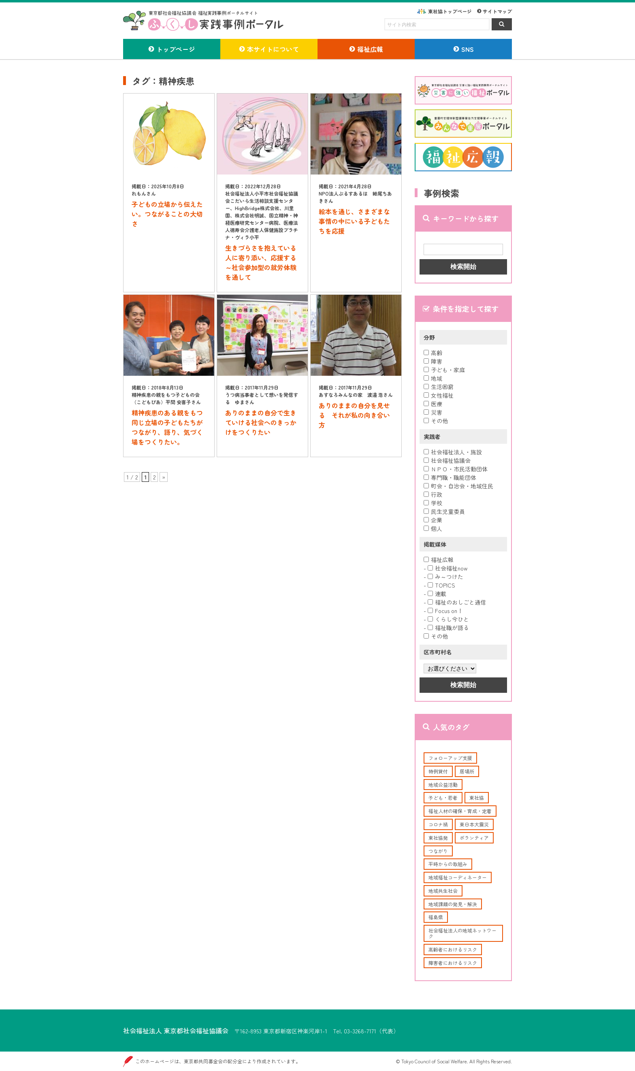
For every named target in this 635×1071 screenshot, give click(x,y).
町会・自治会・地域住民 (458, 486)
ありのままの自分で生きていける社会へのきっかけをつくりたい (260, 422)
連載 (437, 594)
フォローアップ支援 (450, 757)
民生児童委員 (444, 511)
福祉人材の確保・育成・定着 (460, 810)
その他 (436, 421)
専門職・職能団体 (450, 477)
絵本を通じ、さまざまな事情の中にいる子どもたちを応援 (354, 221)
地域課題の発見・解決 (452, 904)
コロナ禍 (438, 824)
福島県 (435, 916)
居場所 (467, 771)
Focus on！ (445, 611)
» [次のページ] (163, 477)
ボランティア (474, 837)
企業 (433, 520)
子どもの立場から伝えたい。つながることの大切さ (167, 213)
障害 (433, 361)
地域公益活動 (443, 784)
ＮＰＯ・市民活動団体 (456, 469)
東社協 (476, 797)
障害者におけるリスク (452, 962)
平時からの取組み (447, 863)
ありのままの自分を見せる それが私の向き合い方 (354, 415)
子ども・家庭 (444, 370)
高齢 (433, 353)
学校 (433, 503)
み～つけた (445, 577)
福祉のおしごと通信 (457, 602)
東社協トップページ (450, 11)
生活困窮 (439, 387)
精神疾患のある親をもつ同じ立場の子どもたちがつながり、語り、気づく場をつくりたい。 (167, 427)
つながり (438, 850)
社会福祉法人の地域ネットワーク (462, 933)
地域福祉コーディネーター (457, 877)
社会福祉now (448, 568)
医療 (433, 404)
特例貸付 (438, 771)
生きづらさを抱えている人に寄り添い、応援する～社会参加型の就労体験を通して (260, 262)
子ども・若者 (443, 797)
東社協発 (438, 837)
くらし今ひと (448, 619)
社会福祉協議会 (447, 460)
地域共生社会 (443, 890)
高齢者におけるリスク (452, 949)
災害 (433, 412)
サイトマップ (497, 11)
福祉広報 (439, 560)
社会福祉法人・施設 (453, 452)
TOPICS (441, 585)
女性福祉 (439, 395)
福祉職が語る (448, 628)
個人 (433, 528)
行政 (433, 494)
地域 (433, 378)
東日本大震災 (474, 824)
